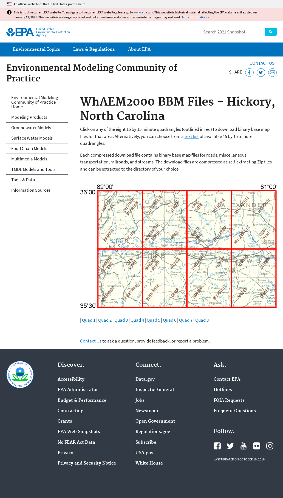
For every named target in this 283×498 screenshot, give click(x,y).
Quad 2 (105, 320)
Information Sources (30, 190)
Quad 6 (169, 320)
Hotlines (223, 389)
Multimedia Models (29, 159)
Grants (65, 421)
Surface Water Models (32, 138)
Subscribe (145, 442)
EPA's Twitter (230, 445)
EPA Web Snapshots (79, 431)
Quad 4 (137, 320)
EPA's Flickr (256, 445)
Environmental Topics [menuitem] (36, 49)
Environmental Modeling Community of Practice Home (34, 102)
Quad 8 (202, 320)
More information (194, 17)
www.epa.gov (143, 12)
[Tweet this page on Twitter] (261, 72)
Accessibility (71, 379)
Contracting (70, 411)
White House (149, 463)
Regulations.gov (152, 431)
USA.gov (144, 453)
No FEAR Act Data (76, 442)
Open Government (155, 421)
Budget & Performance (82, 400)
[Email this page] (272, 72)
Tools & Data (23, 180)
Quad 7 (186, 320)
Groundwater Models (31, 128)
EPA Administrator (78, 389)
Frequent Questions (235, 411)
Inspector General (154, 389)
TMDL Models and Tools (33, 169)
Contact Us (262, 63)
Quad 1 (88, 320)
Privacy (65, 453)
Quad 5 (153, 320)
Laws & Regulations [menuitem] (94, 49)
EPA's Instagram (269, 445)
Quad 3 (121, 320)
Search (271, 32)
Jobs (140, 400)
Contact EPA (227, 379)
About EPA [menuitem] (139, 49)
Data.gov (145, 379)
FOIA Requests (229, 400)
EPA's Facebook (217, 445)
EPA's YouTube (243, 445)
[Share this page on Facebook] (249, 72)
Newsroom (146, 411)
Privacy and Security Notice (87, 463)
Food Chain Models (29, 148)
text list (192, 136)
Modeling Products (29, 117)
